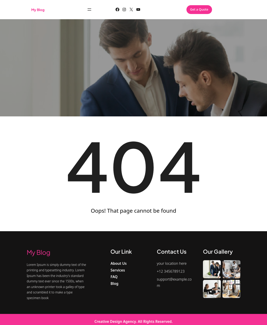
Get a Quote (199, 9)
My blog (38, 9)
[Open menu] (89, 9)
